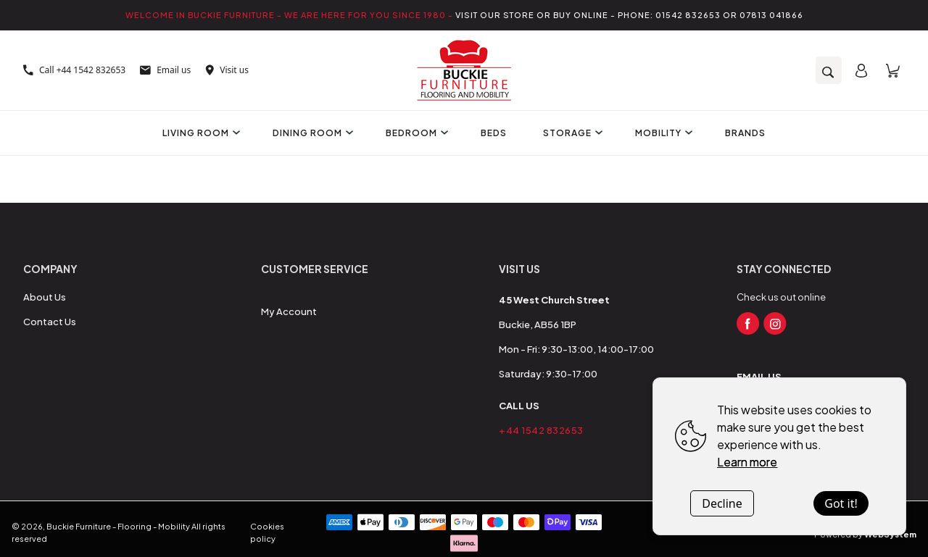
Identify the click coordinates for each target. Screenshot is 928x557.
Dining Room (311, 132)
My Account (289, 311)
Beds (494, 132)
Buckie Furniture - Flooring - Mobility (118, 526)
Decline (722, 503)
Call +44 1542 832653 (74, 70)
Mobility (662, 132)
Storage (571, 132)
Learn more (747, 461)
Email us (165, 70)
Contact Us (49, 321)
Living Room (199, 132)
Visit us (227, 70)
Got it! (840, 503)
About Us (44, 297)
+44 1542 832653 (541, 430)
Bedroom (415, 132)
